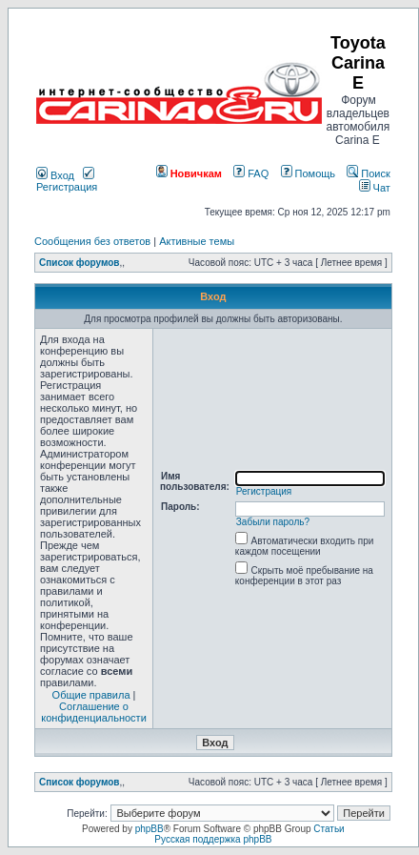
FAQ (251, 173)
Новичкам (189, 173)
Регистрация (66, 181)
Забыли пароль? (272, 522)
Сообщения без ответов (92, 241)
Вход (55, 175)
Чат (374, 187)
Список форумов (79, 262)
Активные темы (196, 241)
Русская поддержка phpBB (212, 839)
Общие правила (91, 695)
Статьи (328, 829)
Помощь (308, 173)
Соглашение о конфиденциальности (94, 712)
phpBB (149, 829)
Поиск (368, 173)
